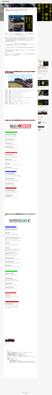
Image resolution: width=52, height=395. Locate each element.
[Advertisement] (20, 63)
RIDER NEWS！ (6, 1)
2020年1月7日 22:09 (16, 358)
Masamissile (11, 358)
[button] (5, 13)
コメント (40, 130)
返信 (7, 365)
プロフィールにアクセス (45, 123)
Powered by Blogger (26, 392)
